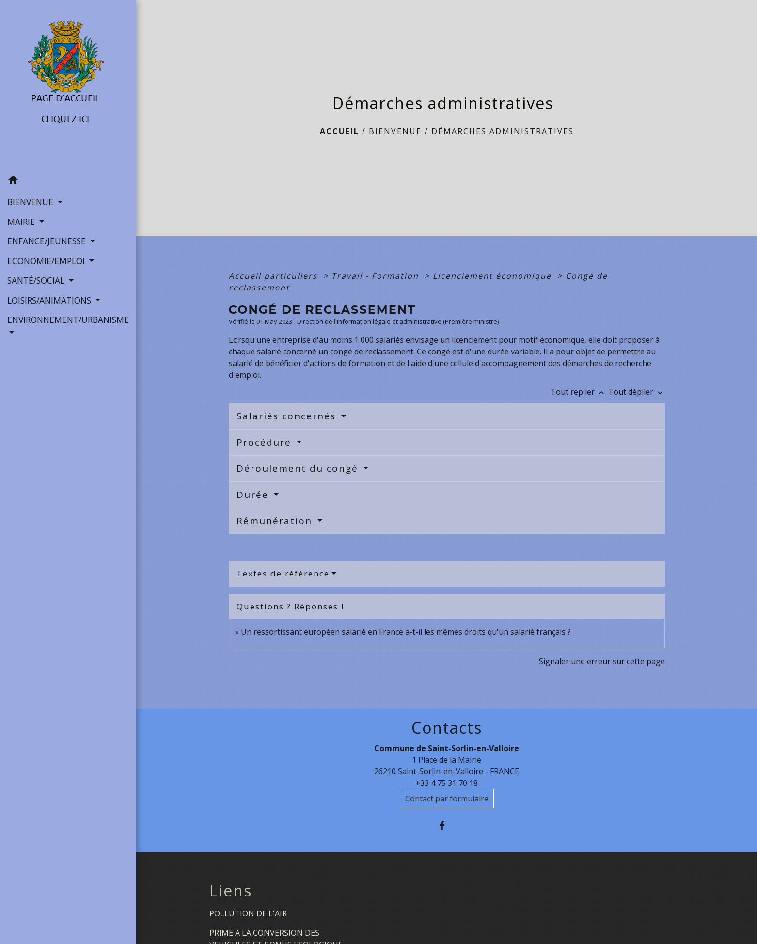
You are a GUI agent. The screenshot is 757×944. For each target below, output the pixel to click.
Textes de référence (283, 573)
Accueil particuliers (274, 276)
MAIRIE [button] (22, 221)
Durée (254, 494)
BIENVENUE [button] (31, 202)
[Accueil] (68, 85)
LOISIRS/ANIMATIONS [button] (50, 300)
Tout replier (579, 391)
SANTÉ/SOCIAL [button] (37, 280)
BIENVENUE (395, 131)
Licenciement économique (493, 276)
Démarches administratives (502, 131)
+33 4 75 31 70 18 (446, 783)
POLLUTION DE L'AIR (248, 913)
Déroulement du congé (299, 468)
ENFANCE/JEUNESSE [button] (47, 241)
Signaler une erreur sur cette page (602, 661)
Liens (230, 890)
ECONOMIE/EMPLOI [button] (47, 261)
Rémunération (276, 520)
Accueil (339, 131)
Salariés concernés (288, 416)
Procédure (266, 442)
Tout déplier (636, 391)
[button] (68, 181)
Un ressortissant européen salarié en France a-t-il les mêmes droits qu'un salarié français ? (406, 631)
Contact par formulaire (447, 798)
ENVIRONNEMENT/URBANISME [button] (68, 319)
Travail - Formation (376, 276)
